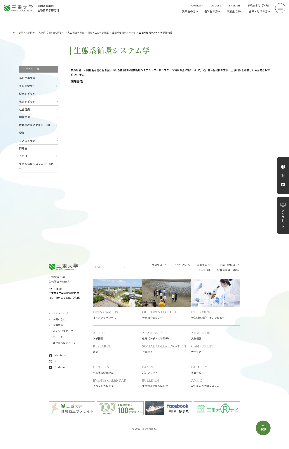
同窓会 (23, 148)
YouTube (283, 184)
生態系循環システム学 (123, 32)
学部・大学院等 (27, 32)
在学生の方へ (212, 11)
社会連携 (24, 109)
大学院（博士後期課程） (51, 32)
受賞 (22, 132)
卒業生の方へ (235, 11)
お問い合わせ (60, 319)
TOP (12, 32)
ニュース (58, 337)
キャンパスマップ (63, 331)
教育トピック (27, 101)
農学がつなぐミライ (64, 343)
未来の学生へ (27, 86)
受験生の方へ (190, 11)
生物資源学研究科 (59, 281)
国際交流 (24, 117)
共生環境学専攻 (76, 32)
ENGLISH (234, 5)
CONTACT (197, 5)
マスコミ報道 (27, 140)
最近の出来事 (27, 78)
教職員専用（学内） (259, 5)
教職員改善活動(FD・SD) (34, 125)
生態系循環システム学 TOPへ (36, 166)
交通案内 (58, 325)
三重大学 (63, 266)
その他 (23, 156)
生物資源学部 (57, 277)
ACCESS (216, 5)
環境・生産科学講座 (98, 32)
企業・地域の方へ (260, 11)
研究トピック (27, 93)
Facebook (283, 167)
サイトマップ (60, 313)
